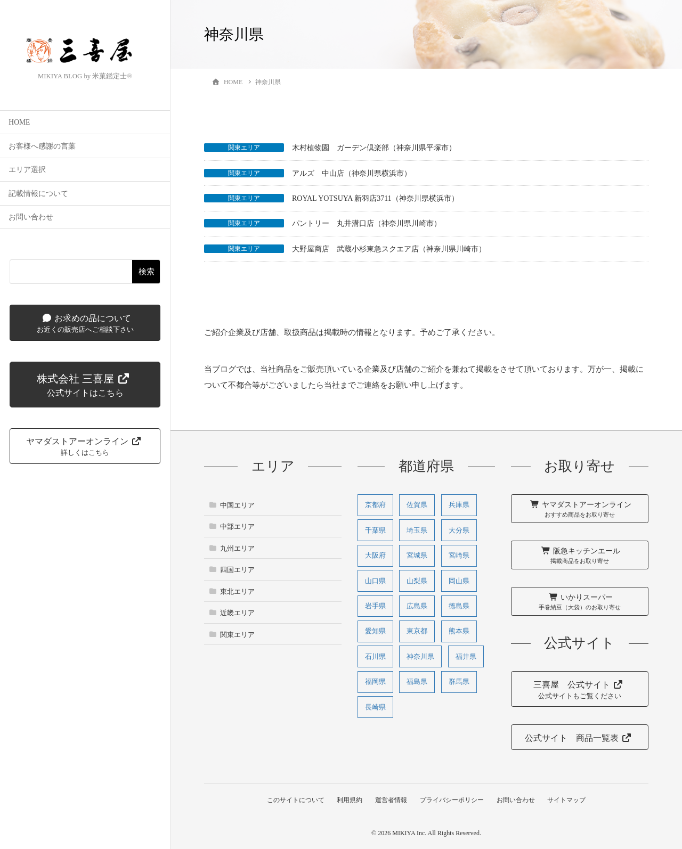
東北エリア (237, 591)
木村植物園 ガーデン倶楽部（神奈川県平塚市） (374, 148)
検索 (147, 272)
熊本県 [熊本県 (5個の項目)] (459, 631)
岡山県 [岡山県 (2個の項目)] (459, 581)
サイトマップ (568, 800)
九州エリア (237, 548)
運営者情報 (391, 800)
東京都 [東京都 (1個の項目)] (417, 631)
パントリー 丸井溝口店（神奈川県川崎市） (366, 223)
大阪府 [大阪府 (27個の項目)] (375, 555)
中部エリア (237, 526)
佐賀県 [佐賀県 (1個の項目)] (417, 505)
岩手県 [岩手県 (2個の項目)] (375, 606)
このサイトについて (293, 800)
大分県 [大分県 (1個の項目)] (459, 530)
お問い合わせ (31, 219)
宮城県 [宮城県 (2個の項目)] (417, 555)
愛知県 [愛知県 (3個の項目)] (375, 631)
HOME (19, 124)
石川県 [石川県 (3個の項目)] (375, 656)
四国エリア (237, 570)
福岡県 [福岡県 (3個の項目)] (375, 682)
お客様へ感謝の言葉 (42, 148)
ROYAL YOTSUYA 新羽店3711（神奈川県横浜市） (375, 198)
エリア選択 (27, 172)
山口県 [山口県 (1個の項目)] (375, 581)
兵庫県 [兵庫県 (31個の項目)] (459, 505)
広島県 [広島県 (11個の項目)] (417, 606)
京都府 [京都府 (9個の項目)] (375, 505)
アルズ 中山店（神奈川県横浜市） (351, 173)
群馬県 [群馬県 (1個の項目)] (459, 682)
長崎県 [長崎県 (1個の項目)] (375, 707)
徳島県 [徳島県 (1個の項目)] (459, 606)
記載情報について (38, 195)
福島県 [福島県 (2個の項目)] (417, 682)
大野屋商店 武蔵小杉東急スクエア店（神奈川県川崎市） (389, 249)
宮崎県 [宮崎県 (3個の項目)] (459, 555)
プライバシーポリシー (452, 800)
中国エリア (237, 505)
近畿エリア (237, 613)
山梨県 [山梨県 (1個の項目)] (417, 581)
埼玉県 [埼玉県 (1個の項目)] (417, 530)
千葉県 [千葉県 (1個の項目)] (375, 530)
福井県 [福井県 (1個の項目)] (466, 656)
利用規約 (348, 800)
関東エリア (244, 147)
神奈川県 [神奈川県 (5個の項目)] (420, 656)
